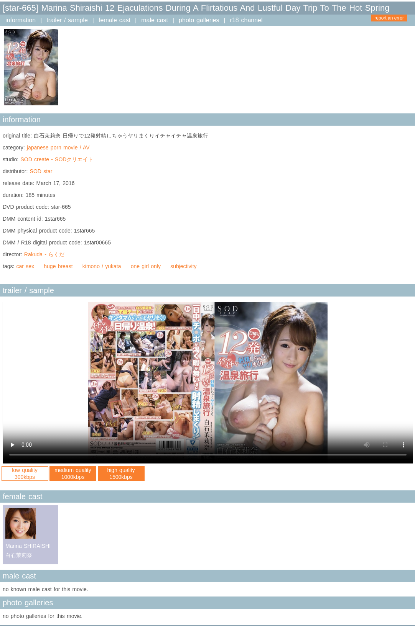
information (20, 20)
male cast (154, 20)
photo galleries (199, 20)
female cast (114, 20)
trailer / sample (67, 20)
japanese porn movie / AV (58, 147)
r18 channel (246, 20)
